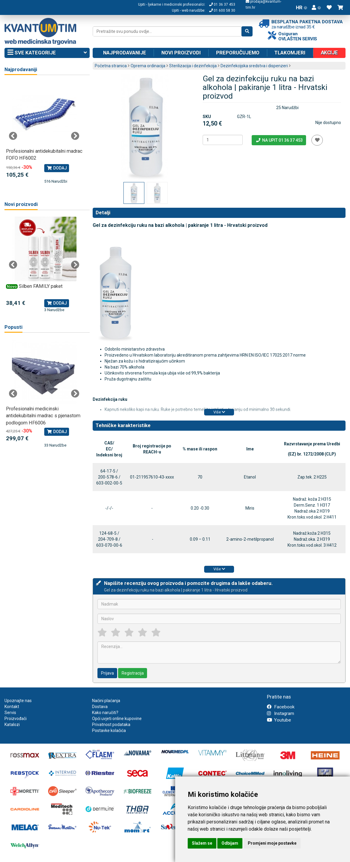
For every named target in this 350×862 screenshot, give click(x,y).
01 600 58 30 (222, 10)
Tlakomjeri (289, 53)
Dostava (100, 706)
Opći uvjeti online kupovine (117, 718)
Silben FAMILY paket (40, 286)
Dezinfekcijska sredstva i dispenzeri (254, 65)
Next (75, 136)
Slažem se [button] (202, 843)
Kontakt (11, 706)
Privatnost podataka (111, 724)
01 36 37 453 (222, 4)
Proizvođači (15, 718)
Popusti (13, 327)
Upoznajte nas (18, 700)
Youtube (279, 720)
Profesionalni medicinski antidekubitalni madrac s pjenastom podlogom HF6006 (43, 416)
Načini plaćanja (106, 700)
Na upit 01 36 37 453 (279, 140)
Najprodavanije (124, 53)
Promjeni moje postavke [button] (272, 843)
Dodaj (56, 168)
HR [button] (301, 7)
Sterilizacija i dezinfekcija (193, 65)
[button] (316, 7)
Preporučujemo (237, 53)
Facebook (280, 707)
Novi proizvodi (181, 53)
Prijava (107, 673)
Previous (13, 136)
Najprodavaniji (20, 69)
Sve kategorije (47, 52)
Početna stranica (111, 65)
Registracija (133, 673)
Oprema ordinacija (148, 65)
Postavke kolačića (109, 730)
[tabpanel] (44, 133)
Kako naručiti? (105, 712)
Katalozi (12, 724)
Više (219, 412)
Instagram (280, 713)
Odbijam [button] (229, 843)
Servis (10, 712)
